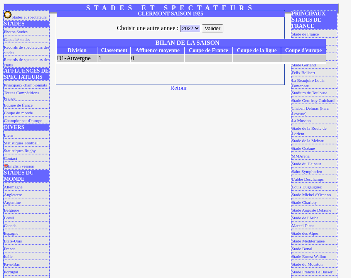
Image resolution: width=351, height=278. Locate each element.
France (9, 248)
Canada (10, 225)
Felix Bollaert (303, 72)
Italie (8, 256)
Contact (10, 158)
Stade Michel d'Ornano (311, 194)
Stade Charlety (304, 202)
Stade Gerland (304, 65)
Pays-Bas (12, 264)
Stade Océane (303, 148)
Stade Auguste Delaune (311, 210)
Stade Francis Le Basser (312, 272)
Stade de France (305, 34)
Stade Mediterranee (308, 241)
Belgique (11, 210)
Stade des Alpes (305, 233)
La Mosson (301, 120)
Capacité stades (17, 39)
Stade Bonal (302, 248)
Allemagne (13, 187)
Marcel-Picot (303, 225)
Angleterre (13, 194)
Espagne (11, 233)
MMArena (300, 156)
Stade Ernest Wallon (309, 256)
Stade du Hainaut (306, 163)
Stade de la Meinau (308, 140)
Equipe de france (18, 105)
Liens (8, 135)
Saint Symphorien (307, 171)
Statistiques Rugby (20, 150)
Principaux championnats (25, 85)
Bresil (9, 217)
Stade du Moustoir (307, 264)
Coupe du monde (18, 112)
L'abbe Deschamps (308, 179)
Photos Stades (15, 31)
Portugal (11, 272)
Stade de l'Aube (305, 217)
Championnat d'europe (23, 120)
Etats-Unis (13, 241)
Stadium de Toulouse (309, 92)
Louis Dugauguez (307, 187)
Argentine (12, 202)
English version (19, 166)
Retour (178, 88)
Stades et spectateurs (25, 17)
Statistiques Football (21, 143)
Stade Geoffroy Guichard (313, 100)
